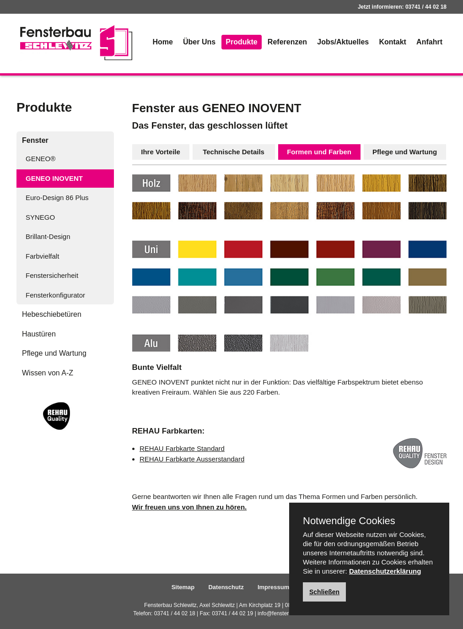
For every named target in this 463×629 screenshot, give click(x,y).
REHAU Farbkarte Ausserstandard (192, 459)
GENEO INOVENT (54, 178)
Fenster (35, 140)
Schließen (324, 592)
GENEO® (40, 159)
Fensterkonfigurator (55, 295)
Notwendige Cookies (349, 521)
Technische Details (233, 152)
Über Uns (199, 42)
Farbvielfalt (42, 256)
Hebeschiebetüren (51, 314)
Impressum (273, 587)
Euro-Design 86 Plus (57, 197)
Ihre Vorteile (160, 152)
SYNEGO (40, 217)
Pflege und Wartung (54, 353)
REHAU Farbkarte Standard (182, 448)
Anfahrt (429, 42)
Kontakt (392, 42)
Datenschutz (225, 587)
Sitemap (183, 587)
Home (162, 42)
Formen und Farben (319, 152)
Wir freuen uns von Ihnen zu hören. (189, 507)
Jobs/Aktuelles (343, 42)
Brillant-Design (48, 236)
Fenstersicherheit (52, 275)
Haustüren (39, 334)
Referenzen (287, 42)
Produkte (241, 42)
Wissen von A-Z (47, 373)
